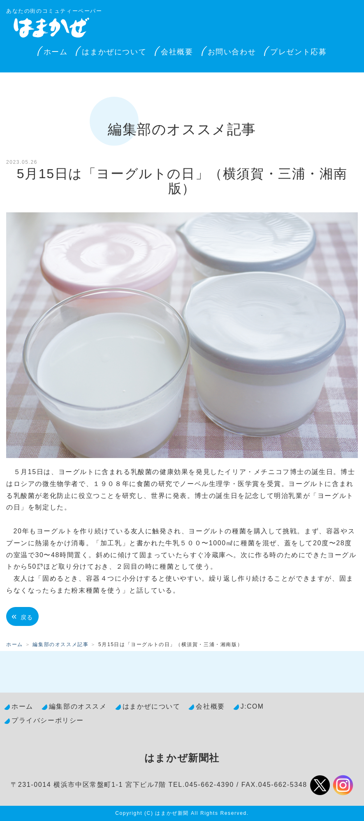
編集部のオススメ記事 (60, 644)
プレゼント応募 (298, 52)
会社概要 (177, 52)
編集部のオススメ (78, 706)
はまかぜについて (114, 52)
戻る (22, 616)
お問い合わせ (232, 52)
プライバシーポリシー (48, 720)
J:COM (252, 706)
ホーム (56, 52)
